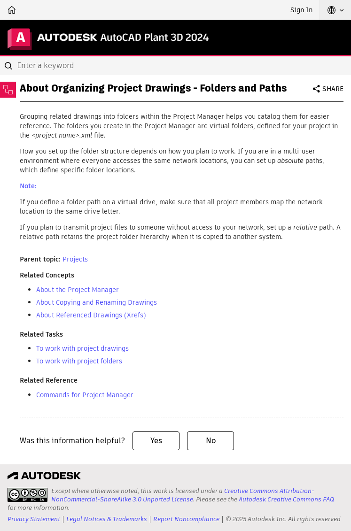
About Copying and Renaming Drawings (96, 302)
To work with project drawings (82, 348)
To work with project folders (79, 361)
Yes (156, 440)
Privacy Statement (34, 519)
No (211, 440)
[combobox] (175, 65)
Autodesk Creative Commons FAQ (286, 499)
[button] (335, 10)
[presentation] (27, 495)
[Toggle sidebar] (8, 90)
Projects (75, 259)
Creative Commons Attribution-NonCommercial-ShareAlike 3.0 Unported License (182, 495)
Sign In (301, 10)
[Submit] (9, 65)
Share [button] (332, 88)
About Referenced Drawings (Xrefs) (91, 315)
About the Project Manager (77, 289)
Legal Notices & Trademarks (106, 519)
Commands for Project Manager (84, 395)
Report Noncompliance (186, 519)
